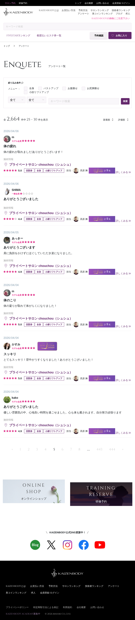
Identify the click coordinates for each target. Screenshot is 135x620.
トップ (78, 3)
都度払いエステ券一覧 (49, 35)
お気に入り (121, 35)
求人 (128, 13)
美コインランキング (102, 13)
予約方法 (83, 10)
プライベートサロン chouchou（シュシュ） (38, 164)
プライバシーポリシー (17, 607)
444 (112, 449)
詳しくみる (123, 172)
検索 (125, 101)
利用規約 (67, 607)
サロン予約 (10, 3)
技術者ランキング (121, 10)
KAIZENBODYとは (49, 10)
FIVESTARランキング (18, 35)
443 (99, 449)
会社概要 (89, 3)
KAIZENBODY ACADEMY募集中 (23, 613)
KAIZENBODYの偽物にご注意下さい (111, 18)
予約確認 (98, 35)
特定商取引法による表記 (45, 607)
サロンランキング (100, 10)
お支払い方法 (68, 10)
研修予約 (23, 3)
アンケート (83, 13)
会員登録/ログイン (121, 3)
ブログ (119, 13)
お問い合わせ (102, 3)
